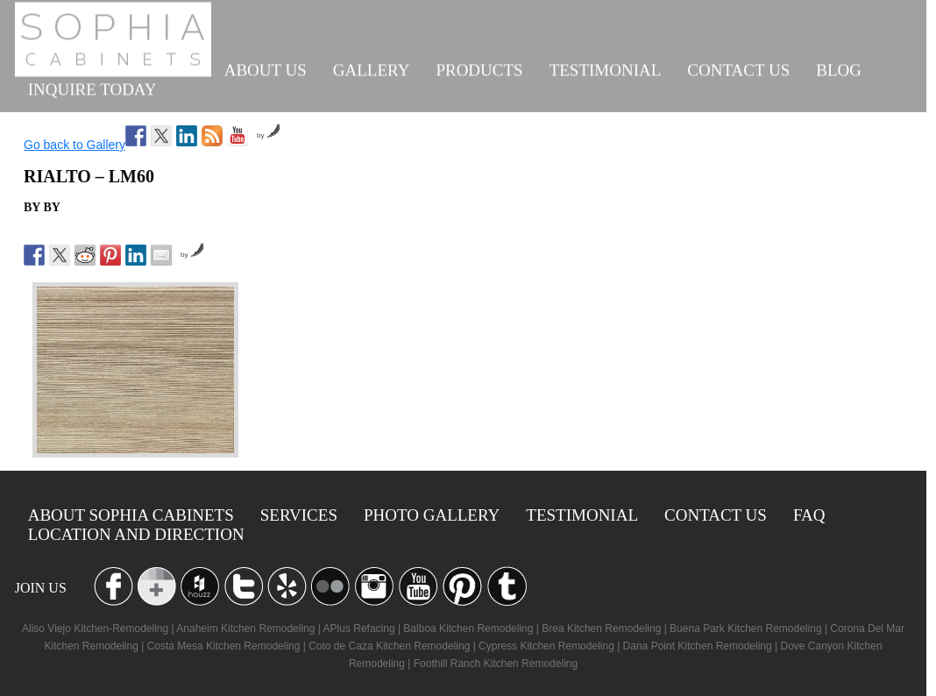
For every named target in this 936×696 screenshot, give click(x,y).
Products (479, 67)
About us (265, 67)
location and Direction (136, 534)
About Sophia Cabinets (131, 515)
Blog (839, 67)
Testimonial (606, 67)
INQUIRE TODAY (92, 86)
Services (298, 515)
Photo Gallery (432, 515)
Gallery (371, 67)
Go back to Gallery (74, 145)
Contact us (738, 67)
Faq (809, 515)
